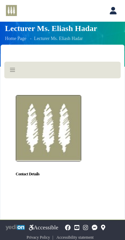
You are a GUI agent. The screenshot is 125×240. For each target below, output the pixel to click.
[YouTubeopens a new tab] (77, 228)
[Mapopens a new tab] (103, 228)
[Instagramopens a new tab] (85, 228)
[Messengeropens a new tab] (94, 228)
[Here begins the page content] (62, 130)
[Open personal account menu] (113, 11)
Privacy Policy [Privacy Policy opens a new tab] (38, 237)
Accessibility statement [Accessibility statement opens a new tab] (75, 237)
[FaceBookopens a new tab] (68, 228)
